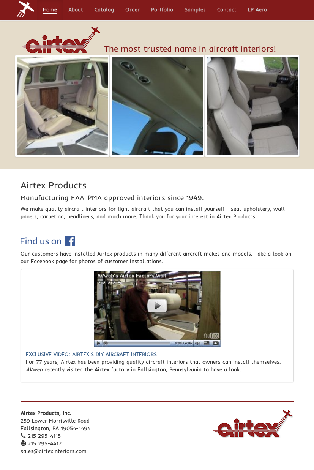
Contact (227, 10)
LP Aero (257, 10)
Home (50, 10)
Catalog (104, 10)
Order (132, 10)
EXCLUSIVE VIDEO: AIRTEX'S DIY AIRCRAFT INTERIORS (91, 354)
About (75, 10)
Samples (195, 10)
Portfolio (162, 10)
